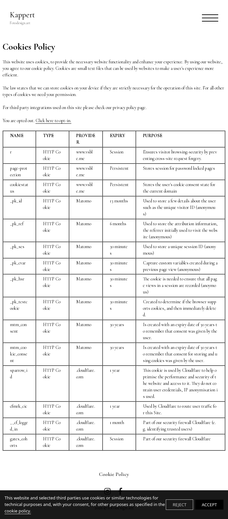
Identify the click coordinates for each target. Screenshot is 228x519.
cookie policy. (18, 511)
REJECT (179, 505)
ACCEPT (209, 505)
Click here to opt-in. (53, 120)
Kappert (22, 18)
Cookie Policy (114, 474)
